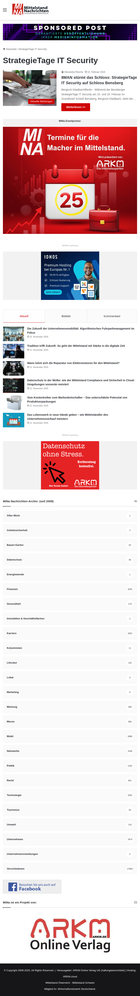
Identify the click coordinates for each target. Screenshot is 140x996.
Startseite (10, 49)
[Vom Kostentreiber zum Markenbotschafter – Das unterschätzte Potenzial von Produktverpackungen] (13, 403)
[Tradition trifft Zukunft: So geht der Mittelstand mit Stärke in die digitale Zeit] (13, 351)
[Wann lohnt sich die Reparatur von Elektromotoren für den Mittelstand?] (13, 368)
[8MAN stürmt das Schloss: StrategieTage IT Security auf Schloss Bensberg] (30, 88)
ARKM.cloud (70, 976)
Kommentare (112, 316)
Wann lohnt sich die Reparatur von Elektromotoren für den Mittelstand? (73, 363)
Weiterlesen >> (75, 107)
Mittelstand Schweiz (83, 982)
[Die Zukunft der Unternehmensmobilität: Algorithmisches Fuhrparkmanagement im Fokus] (13, 334)
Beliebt (66, 316)
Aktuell (24, 316)
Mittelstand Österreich (57, 982)
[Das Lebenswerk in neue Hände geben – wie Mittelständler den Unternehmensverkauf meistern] (13, 420)
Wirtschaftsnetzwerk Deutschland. (77, 988)
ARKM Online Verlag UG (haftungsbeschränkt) (99, 970)
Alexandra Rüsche (73, 72)
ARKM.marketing (70, 245)
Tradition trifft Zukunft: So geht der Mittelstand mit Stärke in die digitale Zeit (76, 345)
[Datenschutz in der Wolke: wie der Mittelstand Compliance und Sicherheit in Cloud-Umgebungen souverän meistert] (13, 385)
